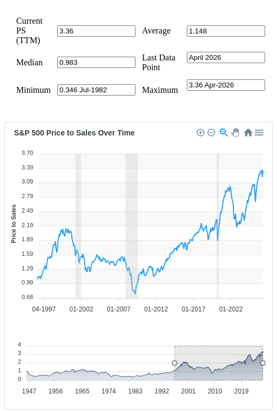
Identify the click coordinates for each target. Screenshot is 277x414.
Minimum (33, 89)
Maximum (160, 89)
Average (156, 30)
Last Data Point (158, 62)
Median (29, 62)
